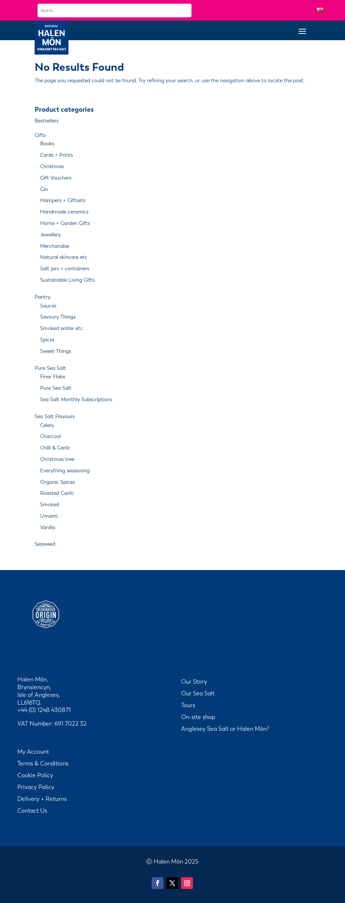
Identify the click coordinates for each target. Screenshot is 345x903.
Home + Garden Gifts (65, 223)
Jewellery (50, 235)
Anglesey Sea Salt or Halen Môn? (225, 728)
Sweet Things (55, 351)
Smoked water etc (61, 328)
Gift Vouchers (55, 178)
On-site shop (198, 716)
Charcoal (50, 436)
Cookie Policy (35, 775)
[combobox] (114, 10)
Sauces (48, 306)
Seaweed (45, 544)
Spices (47, 340)
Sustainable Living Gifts (67, 280)
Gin (44, 189)
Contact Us (32, 810)
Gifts (40, 135)
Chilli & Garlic (55, 448)
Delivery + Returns (42, 798)
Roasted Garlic (57, 493)
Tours (188, 705)
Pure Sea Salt (50, 368)
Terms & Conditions (42, 763)
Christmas (52, 166)
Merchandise (54, 246)
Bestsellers (47, 121)
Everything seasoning (64, 471)
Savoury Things (57, 317)
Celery (47, 425)
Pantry (42, 297)
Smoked (49, 504)
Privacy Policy (35, 787)
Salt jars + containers (64, 268)
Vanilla (47, 527)
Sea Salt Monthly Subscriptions (76, 399)
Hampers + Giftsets (62, 200)
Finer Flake (52, 377)
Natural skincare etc (63, 257)
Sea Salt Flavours (55, 416)
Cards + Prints (56, 155)
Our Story (194, 681)
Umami (49, 516)
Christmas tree (57, 459)
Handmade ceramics (64, 212)
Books (47, 143)
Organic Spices (57, 482)
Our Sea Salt (198, 693)
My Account (33, 751)
